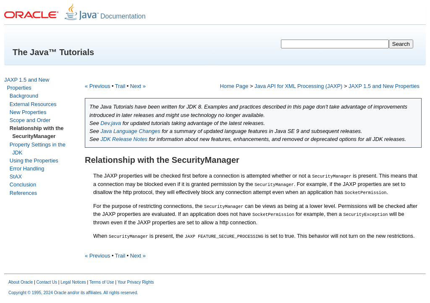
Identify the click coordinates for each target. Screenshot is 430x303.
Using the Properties (34, 160)
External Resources (33, 104)
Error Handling (27, 168)
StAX (16, 176)
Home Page (234, 86)
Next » (138, 86)
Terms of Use (101, 281)
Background (24, 96)
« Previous (97, 86)
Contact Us (47, 281)
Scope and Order (30, 120)
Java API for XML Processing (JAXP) (298, 86)
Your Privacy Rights (136, 281)
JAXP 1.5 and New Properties (384, 86)
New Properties (28, 112)
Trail (120, 86)
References (23, 193)
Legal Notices (73, 281)
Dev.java (110, 123)
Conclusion (23, 184)
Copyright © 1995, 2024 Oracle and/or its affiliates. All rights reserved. (73, 291)
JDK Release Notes (123, 139)
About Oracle (20, 281)
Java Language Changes (130, 131)
